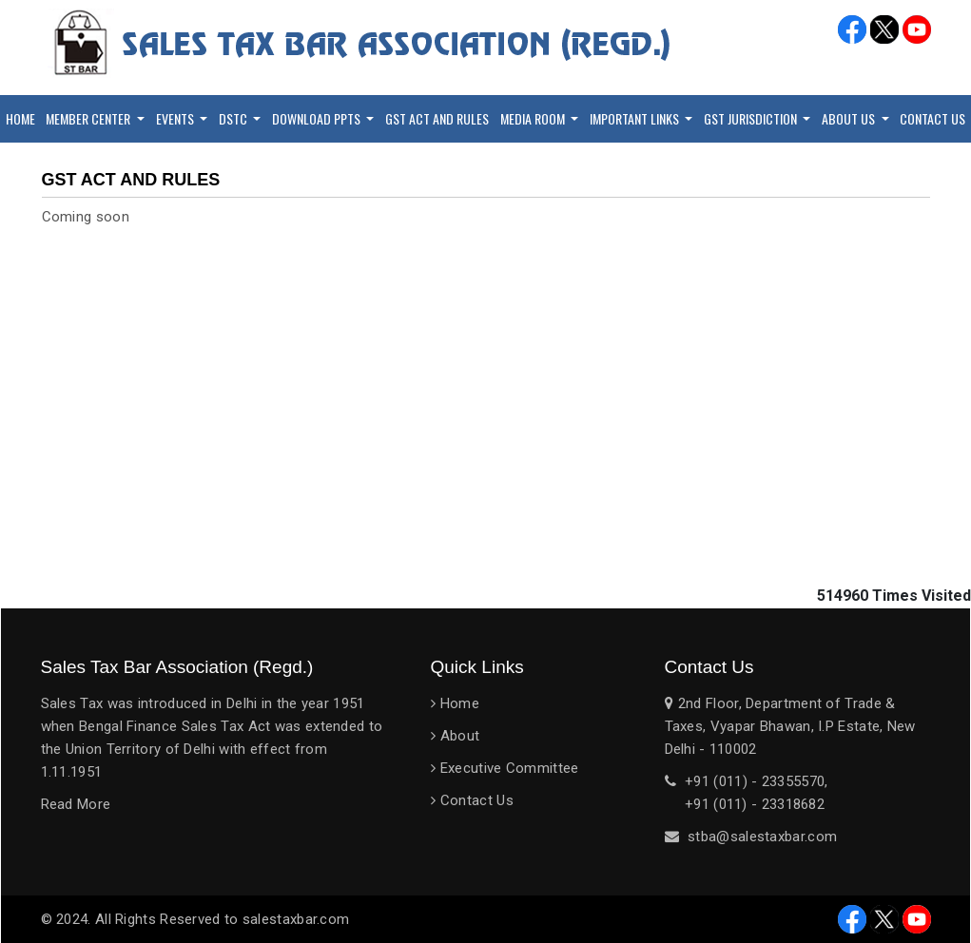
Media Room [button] (534, 118)
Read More (76, 804)
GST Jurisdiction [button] (752, 118)
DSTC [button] (234, 118)
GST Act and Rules (437, 118)
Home (20, 118)
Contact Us (477, 800)
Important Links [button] (636, 118)
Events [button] (176, 118)
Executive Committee (509, 768)
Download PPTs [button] (317, 118)
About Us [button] (850, 118)
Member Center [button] (89, 118)
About (460, 735)
